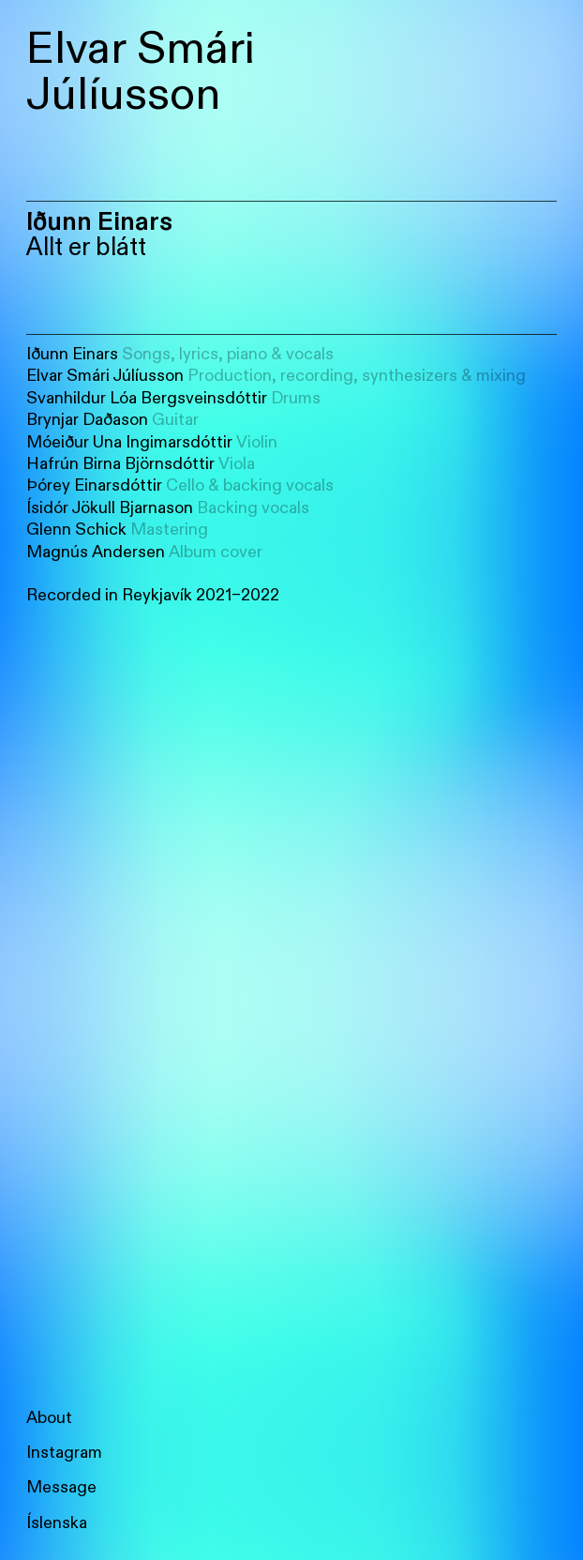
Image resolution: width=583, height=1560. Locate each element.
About (49, 1418)
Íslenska (56, 1523)
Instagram (64, 1452)
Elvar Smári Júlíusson (140, 72)
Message (61, 1487)
